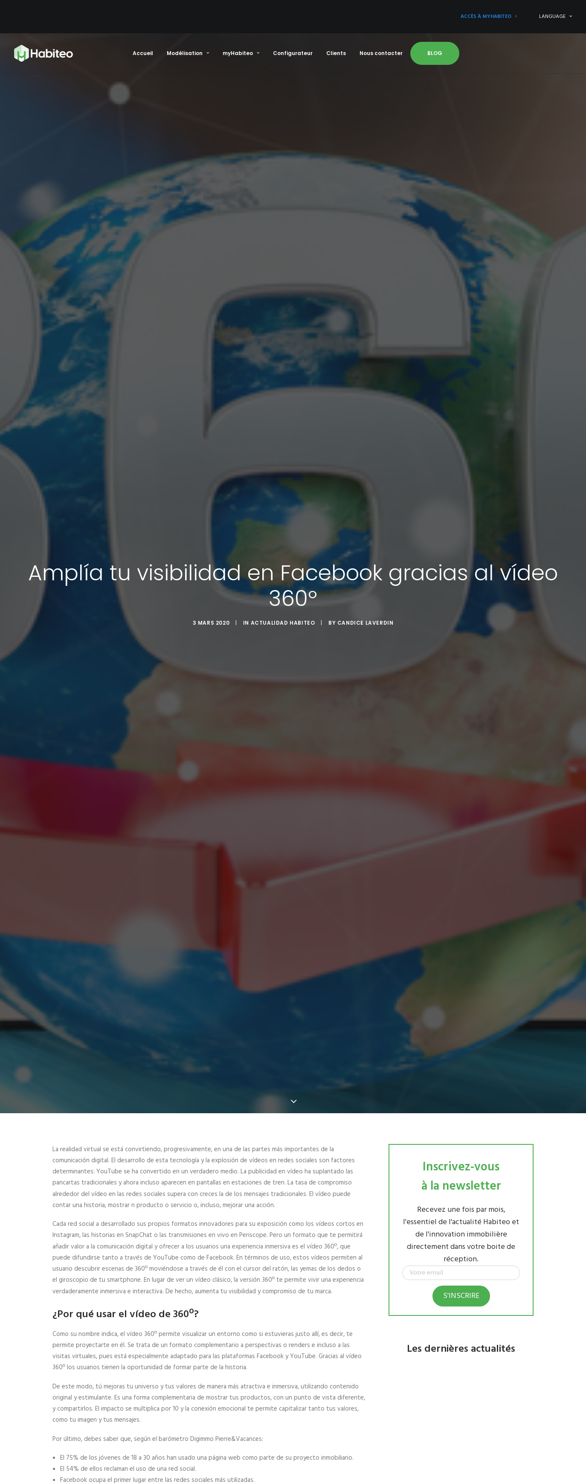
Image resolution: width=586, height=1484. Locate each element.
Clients (336, 53)
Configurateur (293, 53)
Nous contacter (381, 53)
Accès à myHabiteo (488, 16)
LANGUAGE (555, 16)
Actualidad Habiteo (283, 622)
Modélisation (188, 53)
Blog (434, 53)
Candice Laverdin (365, 622)
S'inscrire (461, 1296)
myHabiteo (241, 53)
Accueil (143, 53)
